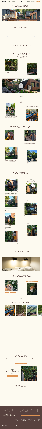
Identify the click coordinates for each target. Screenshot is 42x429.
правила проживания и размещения (31, 420)
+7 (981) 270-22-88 (7, 414)
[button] (33, 1)
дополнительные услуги (23, 420)
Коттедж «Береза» (16, 425)
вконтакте (38, 420)
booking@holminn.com (9, 415)
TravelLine (5, 19)
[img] (21, 1)
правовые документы (30, 421)
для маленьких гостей (23, 421)
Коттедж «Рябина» (16, 424)
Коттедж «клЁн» (15, 421)
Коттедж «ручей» (16, 420)
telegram (37, 421)
